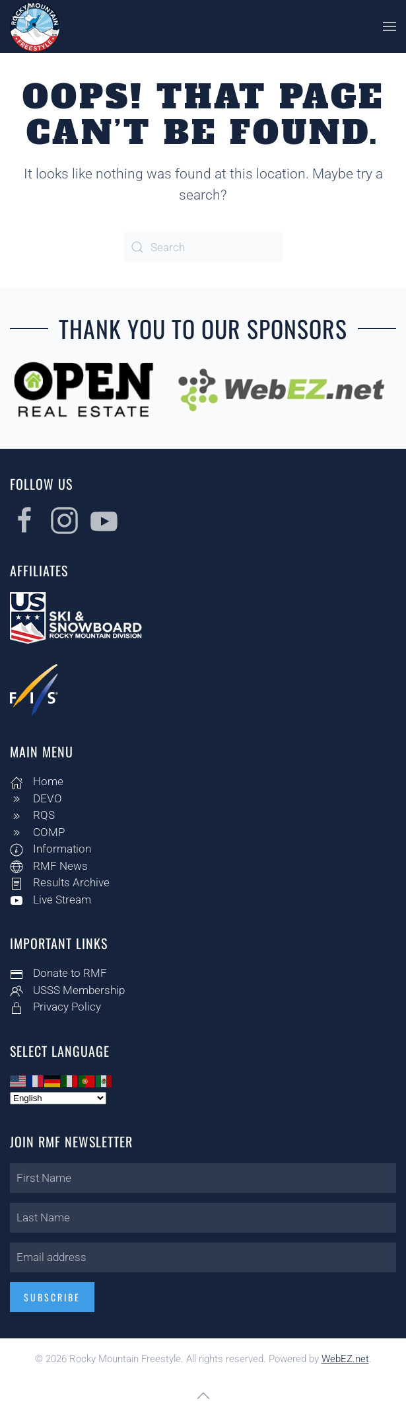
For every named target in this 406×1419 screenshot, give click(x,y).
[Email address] (201, 1257)
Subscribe (50, 1297)
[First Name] (201, 1178)
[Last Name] (201, 1218)
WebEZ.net (345, 1359)
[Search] (203, 247)
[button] (389, 26)
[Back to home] (34, 26)
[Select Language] (56, 1098)
